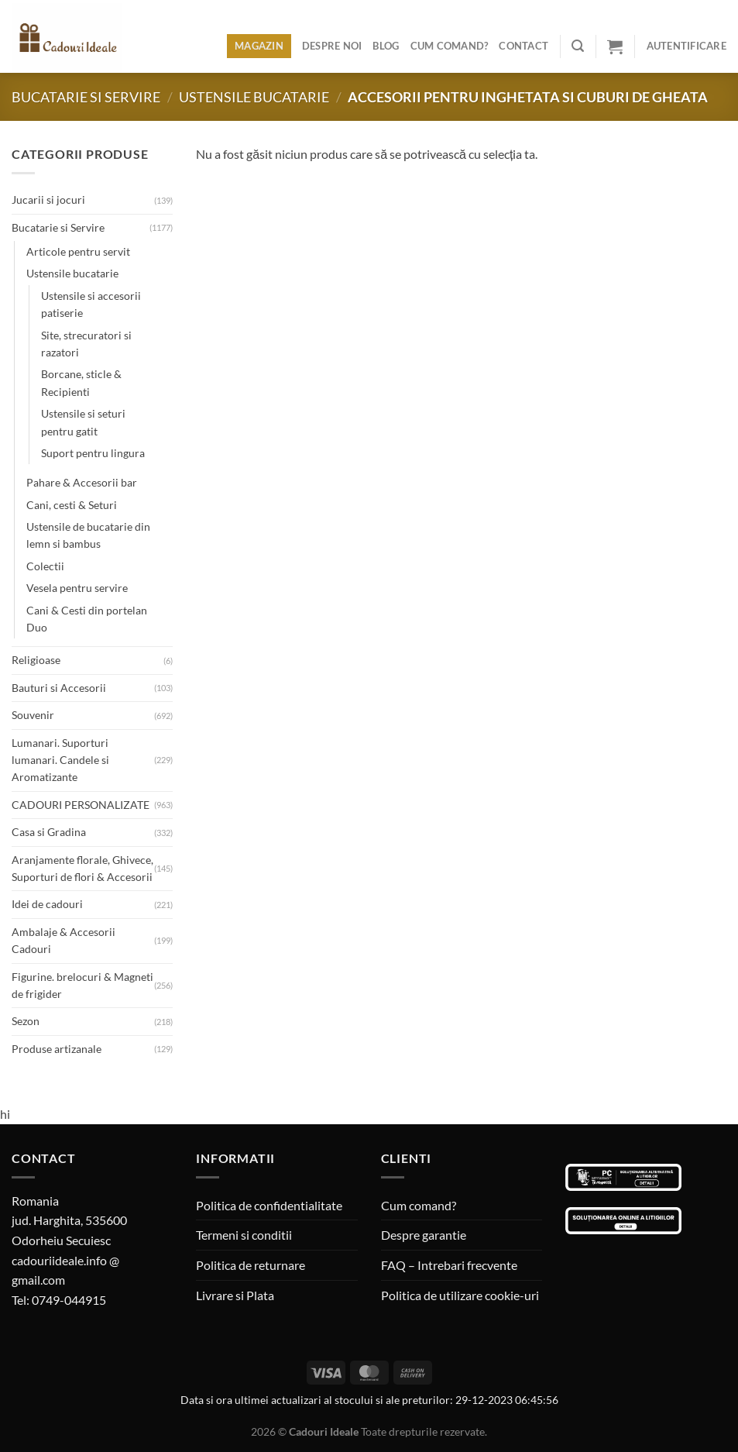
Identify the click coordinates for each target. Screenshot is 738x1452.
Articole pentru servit (78, 251)
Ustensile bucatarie (254, 96)
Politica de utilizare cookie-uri (460, 1295)
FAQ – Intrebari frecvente (449, 1265)
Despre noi (332, 46)
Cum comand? (449, 46)
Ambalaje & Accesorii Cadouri (63, 940)
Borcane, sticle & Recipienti (81, 382)
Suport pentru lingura (93, 452)
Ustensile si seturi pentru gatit (83, 422)
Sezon (25, 1020)
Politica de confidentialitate (269, 1205)
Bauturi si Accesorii (59, 687)
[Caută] (578, 46)
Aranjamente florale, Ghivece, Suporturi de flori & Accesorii (82, 868)
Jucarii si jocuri (48, 199)
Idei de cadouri (47, 903)
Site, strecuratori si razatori (86, 344)
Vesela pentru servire (77, 587)
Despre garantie (423, 1234)
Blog (385, 46)
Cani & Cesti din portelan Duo (86, 619)
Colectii (45, 566)
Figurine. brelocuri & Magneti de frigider (82, 985)
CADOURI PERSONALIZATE (80, 804)
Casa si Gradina (49, 831)
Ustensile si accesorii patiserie (91, 304)
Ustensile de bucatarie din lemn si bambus (88, 535)
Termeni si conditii (244, 1234)
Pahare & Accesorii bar (81, 482)
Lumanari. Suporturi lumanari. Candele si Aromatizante (60, 760)
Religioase (36, 659)
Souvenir (33, 714)
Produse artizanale (56, 1048)
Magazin (259, 46)
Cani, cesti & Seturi (71, 504)
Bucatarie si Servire (86, 96)
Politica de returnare (250, 1265)
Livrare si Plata (235, 1295)
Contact (523, 46)
